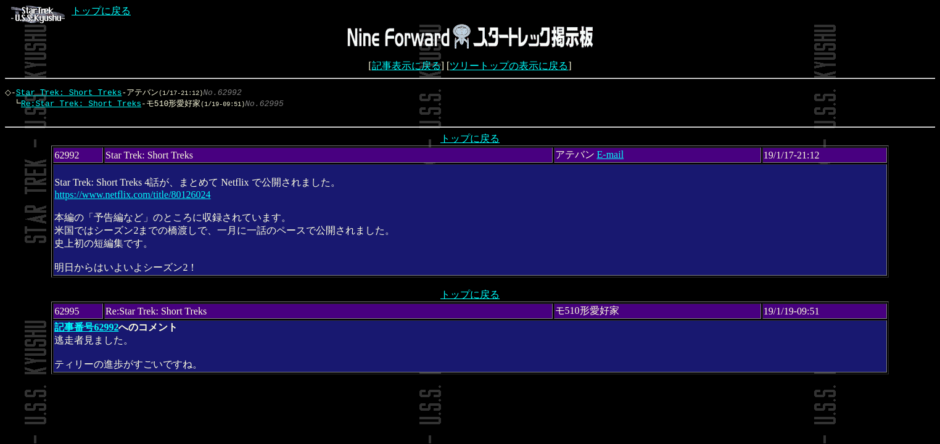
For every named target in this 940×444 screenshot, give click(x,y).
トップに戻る (71, 11)
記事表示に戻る (406, 65)
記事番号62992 (86, 330)
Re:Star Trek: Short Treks (78, 104)
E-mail (610, 157)
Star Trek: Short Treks (72, 92)
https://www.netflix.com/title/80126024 (132, 197)
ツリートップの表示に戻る (509, 65)
